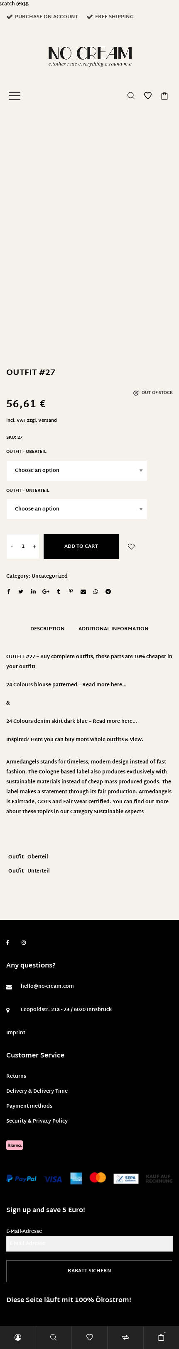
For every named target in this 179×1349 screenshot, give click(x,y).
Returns (16, 1076)
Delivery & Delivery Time (37, 1091)
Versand (47, 421)
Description (47, 629)
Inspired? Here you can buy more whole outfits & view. (74, 739)
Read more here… (104, 685)
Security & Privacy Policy (37, 1121)
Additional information (113, 629)
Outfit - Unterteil (27, 491)
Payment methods (29, 1106)
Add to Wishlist (131, 546)
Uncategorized (50, 576)
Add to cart (81, 546)
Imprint (15, 1033)
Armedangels (155, 792)
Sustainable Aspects (119, 812)
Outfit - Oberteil (26, 452)
